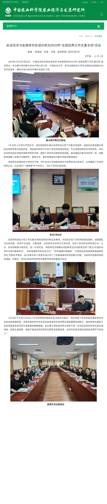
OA (102, 2)
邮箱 (94, 2)
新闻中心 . (89, 36)
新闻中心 (53, 26)
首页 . (80, 36)
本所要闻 (98, 36)
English (85, 2)
